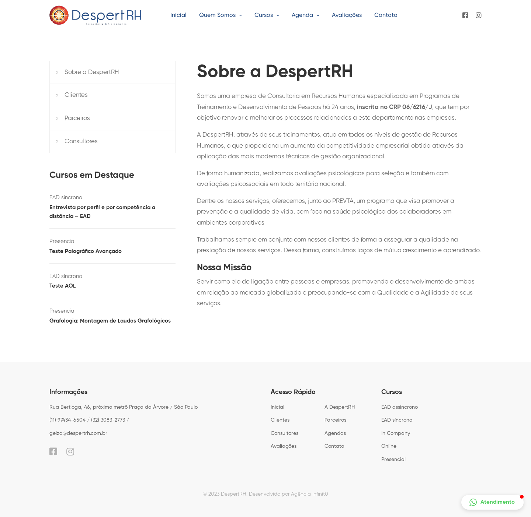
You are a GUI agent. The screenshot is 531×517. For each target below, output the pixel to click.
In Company (395, 433)
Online (388, 446)
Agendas (335, 433)
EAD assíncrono (399, 407)
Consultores (81, 141)
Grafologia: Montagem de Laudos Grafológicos (110, 321)
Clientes (76, 95)
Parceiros (77, 118)
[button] (492, 502)
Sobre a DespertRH (92, 72)
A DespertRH (339, 407)
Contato (334, 446)
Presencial (62, 241)
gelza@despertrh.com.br (78, 433)
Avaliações (283, 446)
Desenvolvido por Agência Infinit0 (288, 494)
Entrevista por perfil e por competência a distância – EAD (102, 212)
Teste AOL (62, 286)
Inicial (277, 407)
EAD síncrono (65, 197)
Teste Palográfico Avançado (85, 251)
